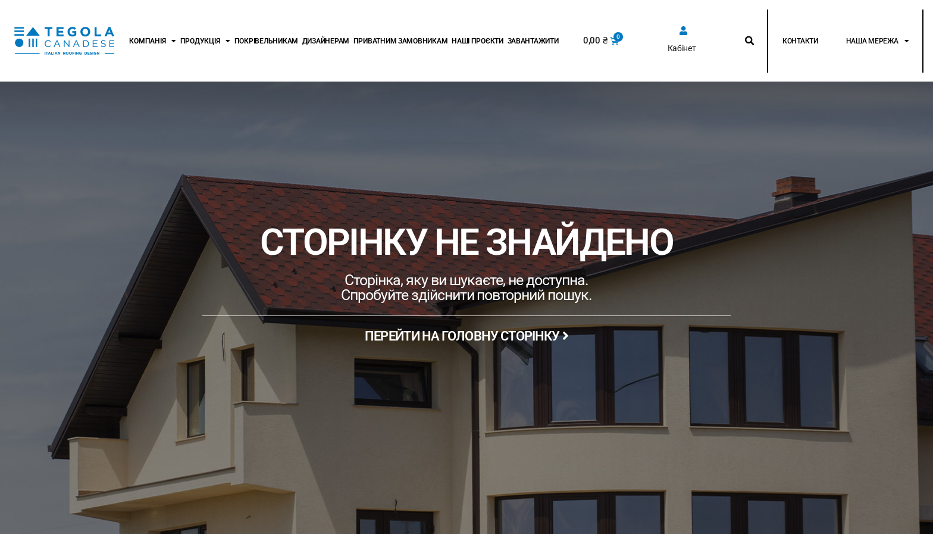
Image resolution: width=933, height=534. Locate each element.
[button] (749, 41)
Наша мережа (877, 41)
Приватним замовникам (400, 41)
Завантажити (533, 41)
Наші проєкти (477, 41)
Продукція (205, 41)
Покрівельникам (266, 41)
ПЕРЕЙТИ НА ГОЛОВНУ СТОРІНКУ (466, 336)
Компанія (152, 41)
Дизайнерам (325, 41)
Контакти (800, 41)
